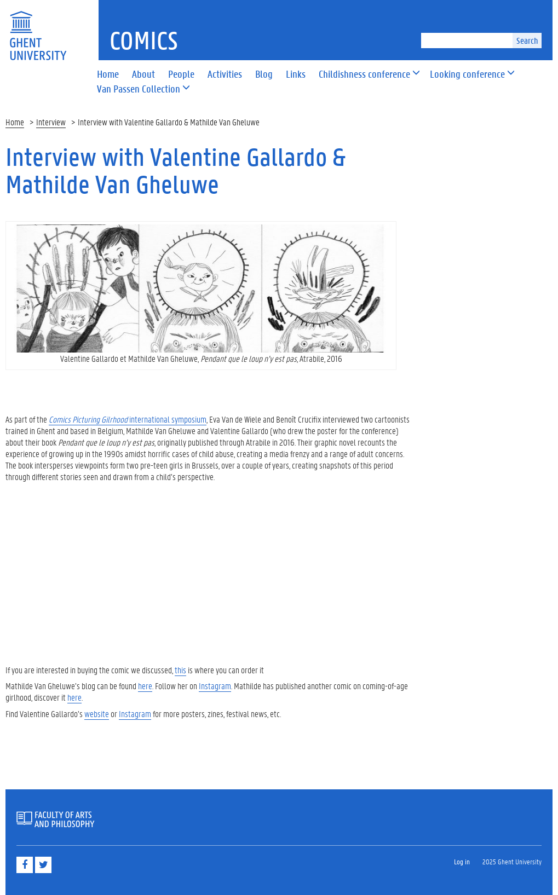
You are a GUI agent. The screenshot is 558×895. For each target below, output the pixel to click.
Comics (144, 40)
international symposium (127, 419)
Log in (462, 861)
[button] (364, 75)
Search (527, 40)
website (96, 713)
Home (14, 122)
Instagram (215, 685)
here (145, 685)
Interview (51, 122)
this (180, 669)
